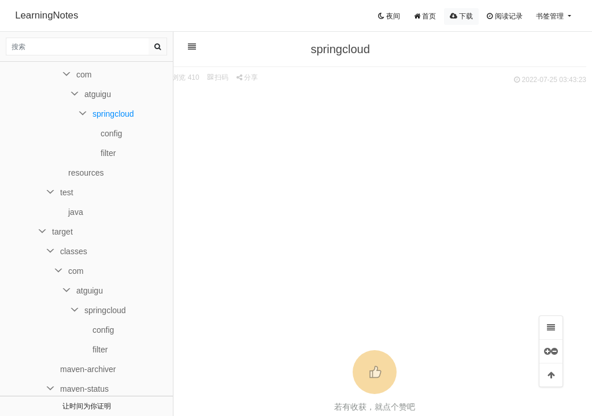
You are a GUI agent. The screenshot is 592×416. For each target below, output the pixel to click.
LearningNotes (46, 15)
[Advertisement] (377, 174)
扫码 (222, 77)
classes (73, 251)
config (111, 133)
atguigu (97, 94)
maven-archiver (88, 369)
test (66, 192)
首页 (425, 16)
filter (108, 153)
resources (85, 172)
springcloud (113, 113)
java (75, 212)
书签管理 (550, 16)
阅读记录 (504, 16)
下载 (461, 16)
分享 (251, 77)
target (62, 231)
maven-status (84, 388)
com (83, 74)
